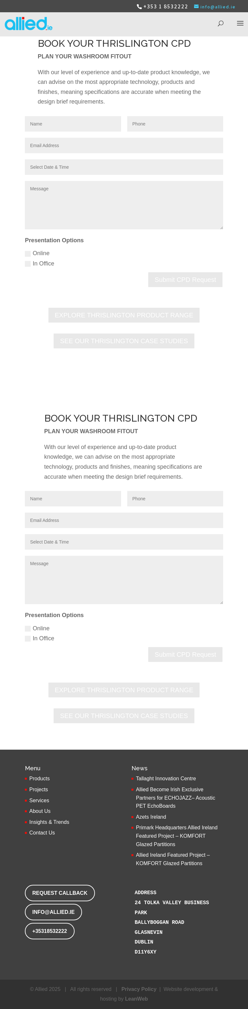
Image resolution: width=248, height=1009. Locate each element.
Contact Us (42, 832)
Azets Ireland (151, 817)
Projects (38, 789)
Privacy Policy (139, 989)
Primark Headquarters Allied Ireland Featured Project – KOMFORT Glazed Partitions (177, 836)
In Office (39, 263)
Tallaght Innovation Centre (166, 778)
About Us (40, 811)
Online (37, 253)
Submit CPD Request (185, 279)
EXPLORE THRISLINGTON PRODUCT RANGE (124, 315)
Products (39, 778)
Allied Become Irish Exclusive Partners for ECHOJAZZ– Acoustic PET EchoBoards (175, 798)
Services (39, 800)
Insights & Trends (49, 822)
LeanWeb (136, 999)
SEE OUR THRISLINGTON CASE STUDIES (124, 341)
